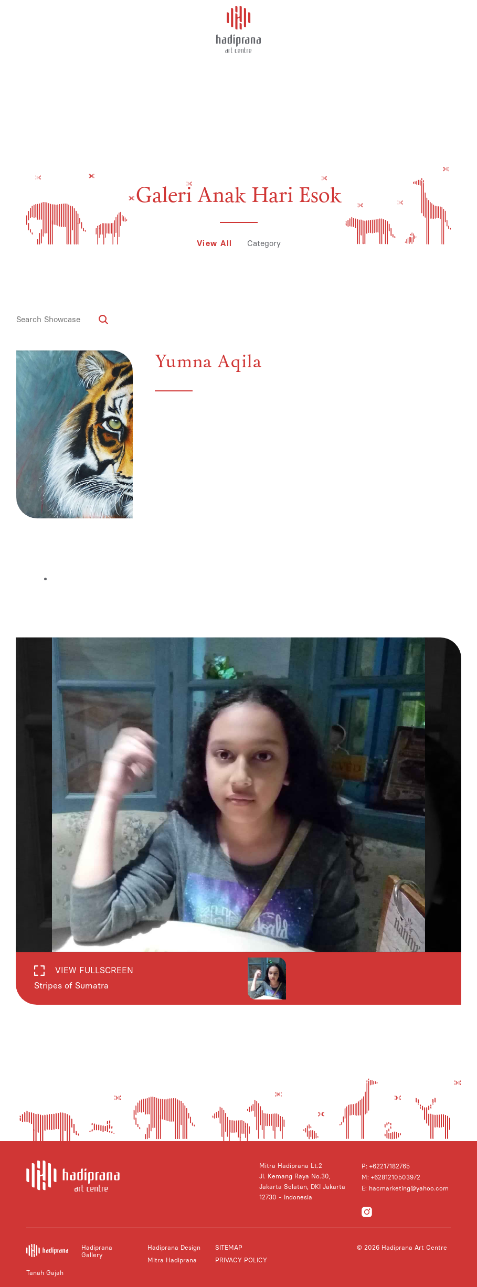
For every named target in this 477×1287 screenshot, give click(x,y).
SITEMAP (228, 1247)
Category (264, 243)
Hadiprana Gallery (96, 1251)
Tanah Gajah (44, 1273)
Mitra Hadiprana (172, 1260)
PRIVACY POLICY (241, 1260)
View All (214, 243)
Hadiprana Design (173, 1247)
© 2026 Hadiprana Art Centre (402, 1247)
